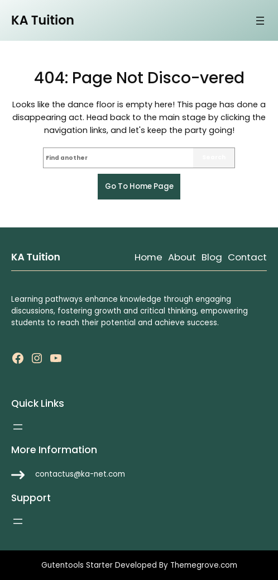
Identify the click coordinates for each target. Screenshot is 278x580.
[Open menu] (260, 20)
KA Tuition (42, 20)
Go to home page (139, 186)
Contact (247, 257)
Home (148, 257)
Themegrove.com (203, 565)
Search (214, 157)
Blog (212, 257)
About (182, 257)
